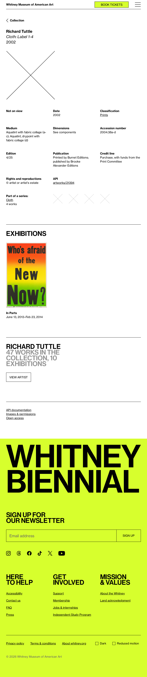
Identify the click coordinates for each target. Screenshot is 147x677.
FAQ (9, 607)
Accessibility (14, 593)
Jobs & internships (65, 607)
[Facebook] (29, 553)
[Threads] (19, 553)
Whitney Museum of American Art (29, 4)
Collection (17, 20)
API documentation (18, 410)
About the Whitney (112, 593)
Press (10, 614)
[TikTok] (40, 553)
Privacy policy (15, 643)
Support (58, 593)
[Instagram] (8, 553)
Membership (61, 600)
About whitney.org (74, 643)
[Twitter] (50, 553)
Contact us (13, 600)
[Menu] (138, 4)
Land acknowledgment (115, 600)
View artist (18, 377)
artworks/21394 (63, 182)
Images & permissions (21, 414)
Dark (100, 643)
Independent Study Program (72, 614)
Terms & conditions (43, 643)
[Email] (61, 536)
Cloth (9, 200)
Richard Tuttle (19, 31)
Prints (104, 115)
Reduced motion (125, 643)
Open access (15, 418)
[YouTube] (61, 553)
